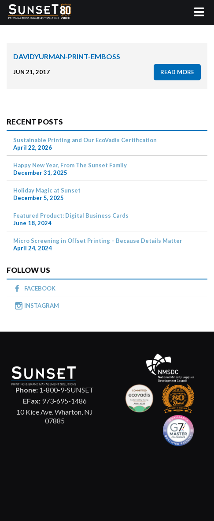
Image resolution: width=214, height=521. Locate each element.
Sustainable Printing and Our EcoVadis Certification (85, 139)
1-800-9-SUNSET (54, 389)
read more (177, 72)
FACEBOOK (39, 288)
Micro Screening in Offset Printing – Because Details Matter (97, 240)
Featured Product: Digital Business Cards (71, 215)
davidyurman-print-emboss (66, 56)
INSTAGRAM (41, 305)
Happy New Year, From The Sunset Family (70, 165)
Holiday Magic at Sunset (47, 190)
